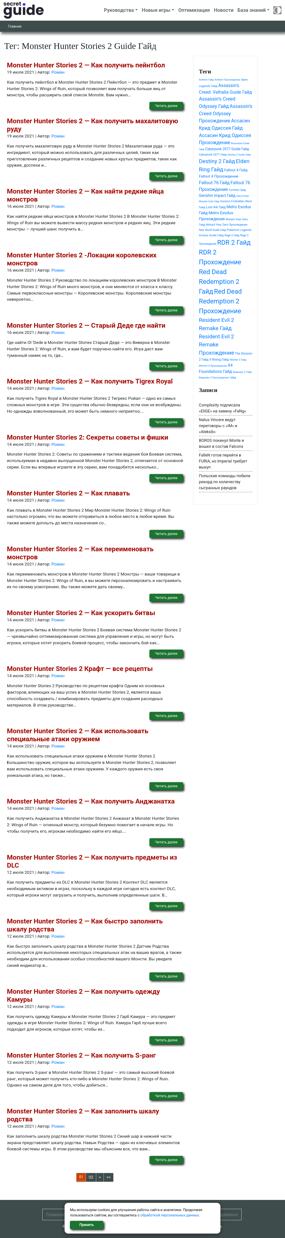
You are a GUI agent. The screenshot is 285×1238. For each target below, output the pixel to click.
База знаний (251, 10)
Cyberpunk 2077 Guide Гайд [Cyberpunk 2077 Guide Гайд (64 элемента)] (227, 149)
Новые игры (156, 10)
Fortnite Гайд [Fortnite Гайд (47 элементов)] (237, 190)
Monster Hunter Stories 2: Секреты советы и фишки (87, 437)
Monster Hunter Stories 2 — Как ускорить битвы (81, 613)
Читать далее (166, 106)
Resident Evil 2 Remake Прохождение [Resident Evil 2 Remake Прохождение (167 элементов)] (216, 344)
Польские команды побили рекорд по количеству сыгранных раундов (224, 481)
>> (108, 1177)
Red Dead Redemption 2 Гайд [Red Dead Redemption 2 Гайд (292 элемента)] (219, 281)
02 (91, 1177)
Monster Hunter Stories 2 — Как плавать (68, 493)
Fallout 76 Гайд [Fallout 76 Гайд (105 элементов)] (214, 182)
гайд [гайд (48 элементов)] (233, 377)
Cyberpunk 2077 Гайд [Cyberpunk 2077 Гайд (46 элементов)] (213, 154)
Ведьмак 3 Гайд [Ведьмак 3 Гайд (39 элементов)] (242, 372)
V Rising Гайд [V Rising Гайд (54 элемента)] (219, 360)
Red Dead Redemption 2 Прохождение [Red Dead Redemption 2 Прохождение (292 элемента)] (220, 301)
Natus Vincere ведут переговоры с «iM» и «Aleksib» (218, 425)
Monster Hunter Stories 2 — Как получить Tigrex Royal (90, 381)
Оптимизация (194, 10)
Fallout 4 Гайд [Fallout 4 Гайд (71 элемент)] (235, 170)
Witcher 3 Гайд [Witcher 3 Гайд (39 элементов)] (238, 359)
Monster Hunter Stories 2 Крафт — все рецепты (80, 669)
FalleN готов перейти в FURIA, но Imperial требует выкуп (223, 461)
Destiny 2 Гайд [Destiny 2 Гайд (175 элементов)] (217, 161)
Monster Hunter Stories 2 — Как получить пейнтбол (86, 65)
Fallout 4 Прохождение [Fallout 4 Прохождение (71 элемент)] (218, 176)
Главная (15, 26)
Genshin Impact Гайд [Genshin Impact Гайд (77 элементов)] (217, 195)
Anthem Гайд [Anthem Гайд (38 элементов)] (206, 79)
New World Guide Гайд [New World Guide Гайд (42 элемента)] (212, 230)
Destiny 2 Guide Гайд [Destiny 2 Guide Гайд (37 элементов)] (239, 154)
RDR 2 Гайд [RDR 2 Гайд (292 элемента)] (234, 242)
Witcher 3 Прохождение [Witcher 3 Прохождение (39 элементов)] (213, 365)
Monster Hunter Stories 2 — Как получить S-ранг (81, 1055)
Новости (223, 10)
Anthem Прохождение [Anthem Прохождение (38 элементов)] (227, 79)
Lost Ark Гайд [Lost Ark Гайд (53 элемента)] (216, 207)
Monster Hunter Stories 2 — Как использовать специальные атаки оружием (77, 735)
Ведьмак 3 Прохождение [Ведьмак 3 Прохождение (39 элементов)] (214, 377)
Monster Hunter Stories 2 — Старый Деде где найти (86, 325)
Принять (86, 1225)
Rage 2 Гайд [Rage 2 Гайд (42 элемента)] (232, 235)
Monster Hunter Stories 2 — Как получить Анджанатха (91, 801)
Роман (58, 72)
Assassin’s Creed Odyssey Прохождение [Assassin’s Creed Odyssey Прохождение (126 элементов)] (225, 113)
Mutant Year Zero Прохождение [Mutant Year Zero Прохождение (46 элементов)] (226, 224)
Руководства (119, 10)
